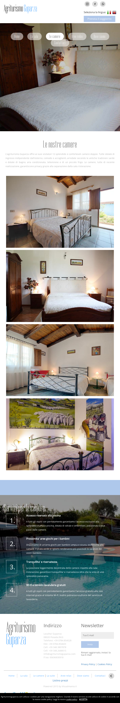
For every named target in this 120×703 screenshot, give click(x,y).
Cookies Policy (105, 664)
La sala (34, 36)
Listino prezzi (60, 680)
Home (17, 36)
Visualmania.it (69, 686)
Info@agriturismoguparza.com (59, 653)
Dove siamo (100, 36)
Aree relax (77, 36)
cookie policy (71, 699)
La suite (50, 675)
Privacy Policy (88, 664)
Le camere (54, 36)
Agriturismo (20, 633)
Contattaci (60, 42)
